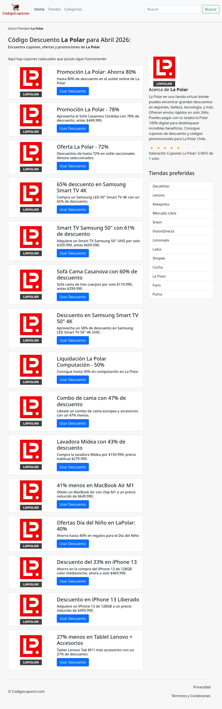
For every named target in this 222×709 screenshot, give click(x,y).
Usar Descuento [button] (73, 91)
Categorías (73, 9)
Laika (156, 249)
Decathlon (160, 186)
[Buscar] (173, 9)
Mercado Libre (164, 213)
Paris (156, 285)
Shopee (158, 258)
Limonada (160, 240)
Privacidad (202, 687)
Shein (157, 222)
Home (39, 9)
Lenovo (158, 195)
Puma (157, 294)
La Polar (159, 276)
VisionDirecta (163, 231)
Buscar (210, 9)
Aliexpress (160, 204)
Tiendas (54, 9)
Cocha (157, 267)
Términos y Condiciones (191, 695)
